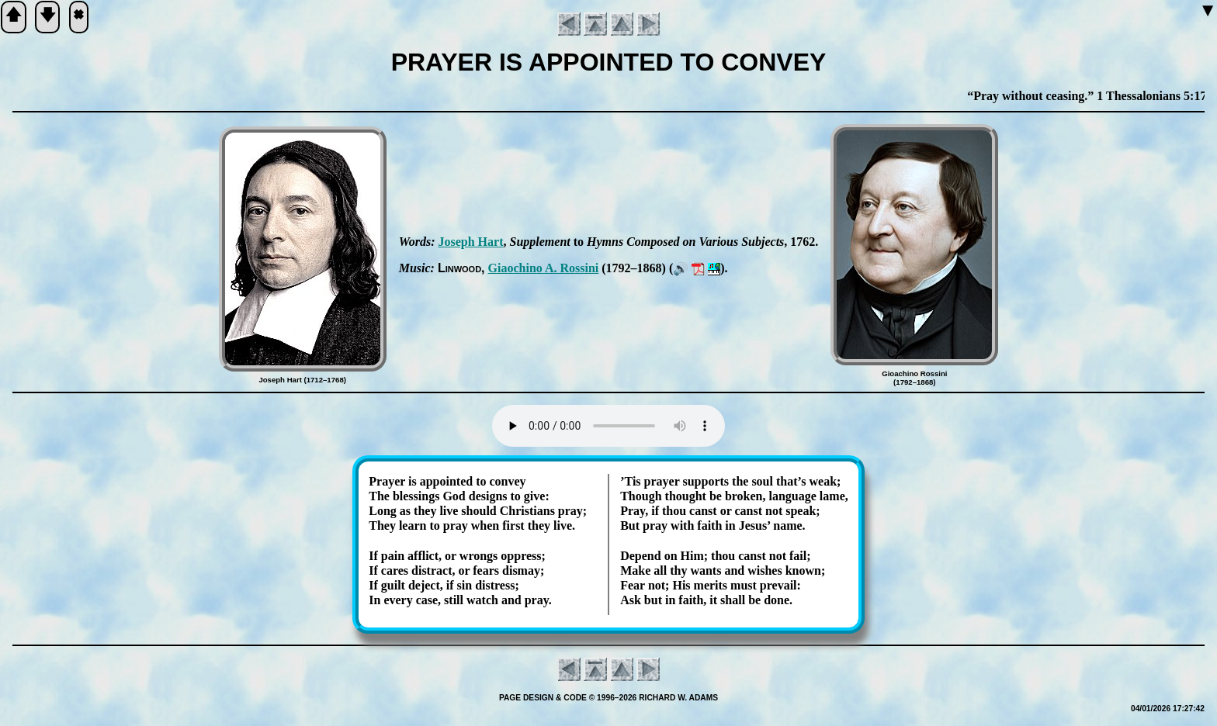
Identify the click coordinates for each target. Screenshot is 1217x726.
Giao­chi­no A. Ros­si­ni (543, 268)
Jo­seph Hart (470, 241)
